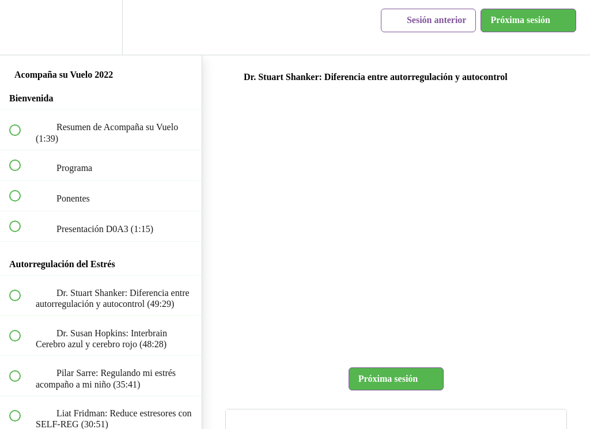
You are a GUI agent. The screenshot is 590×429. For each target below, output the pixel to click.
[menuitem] (101, 27)
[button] (21, 27)
